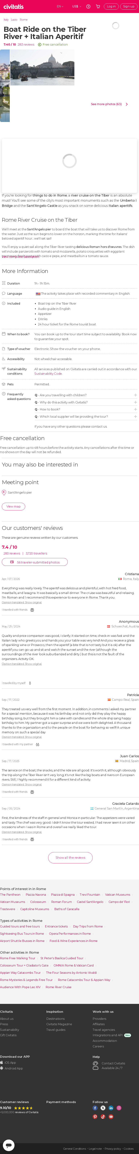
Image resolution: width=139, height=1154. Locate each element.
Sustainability (9, 1030)
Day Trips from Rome (88, 926)
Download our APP (15, 1056)
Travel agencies (104, 1030)
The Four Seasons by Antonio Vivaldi (71, 972)
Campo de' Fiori (119, 902)
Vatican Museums (118, 894)
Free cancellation (55, 44)
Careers (98, 1046)
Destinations (55, 1018)
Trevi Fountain (90, 894)
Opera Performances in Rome (70, 933)
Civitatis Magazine (59, 1024)
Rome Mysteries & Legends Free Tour (26, 980)
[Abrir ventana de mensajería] (8, 1145)
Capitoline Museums (35, 909)
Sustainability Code (48, 373)
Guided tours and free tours (20, 926)
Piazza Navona (36, 894)
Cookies (129, 1148)
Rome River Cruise (58, 987)
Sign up (128, 6)
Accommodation (105, 1041)
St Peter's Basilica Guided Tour (62, 958)
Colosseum (38, 902)
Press (4, 1024)
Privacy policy (113, 1148)
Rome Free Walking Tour (18, 958)
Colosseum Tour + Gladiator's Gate (24, 965)
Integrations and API (108, 1035)
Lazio (14, 19)
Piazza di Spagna (63, 894)
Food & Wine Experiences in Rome (74, 941)
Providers (99, 1018)
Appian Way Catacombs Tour (20, 972)
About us (6, 1018)
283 (20, 44)
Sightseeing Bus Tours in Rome (22, 933)
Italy (6, 19)
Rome (24, 19)
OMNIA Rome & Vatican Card (74, 965)
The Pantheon (10, 894)
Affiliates (99, 1024)
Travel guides (55, 1030)
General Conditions (74, 1148)
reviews (29, 44)
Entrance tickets (57, 926)
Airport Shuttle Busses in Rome (22, 941)
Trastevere (8, 909)
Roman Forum (61, 902)
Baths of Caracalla (66, 909)
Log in (111, 6)
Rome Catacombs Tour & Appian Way (84, 980)
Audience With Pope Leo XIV (20, 987)
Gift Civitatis (8, 1035)
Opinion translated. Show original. (22, 602)
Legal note (95, 1148)
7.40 (10, 44)
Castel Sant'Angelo (90, 902)
